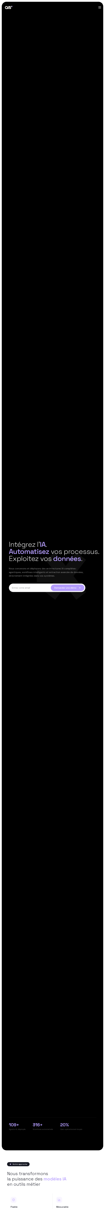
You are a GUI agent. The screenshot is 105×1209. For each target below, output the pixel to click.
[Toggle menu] (99, 7)
